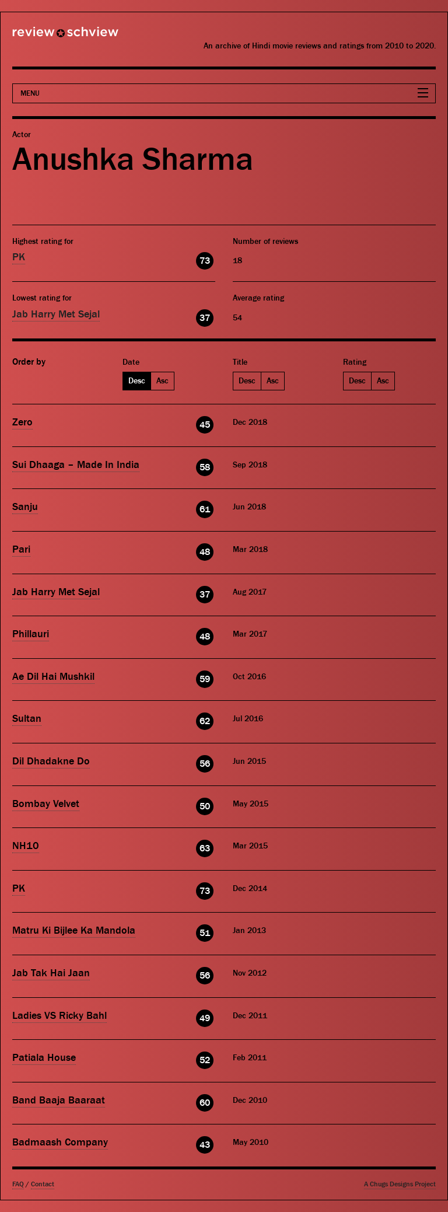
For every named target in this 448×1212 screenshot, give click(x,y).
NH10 (25, 846)
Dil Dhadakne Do (51, 761)
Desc (136, 381)
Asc (162, 381)
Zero (22, 422)
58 (205, 467)
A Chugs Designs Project (400, 1184)
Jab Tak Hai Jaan (51, 973)
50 (205, 806)
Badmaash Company (60, 1142)
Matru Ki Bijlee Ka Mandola (73, 930)
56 (205, 764)
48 (205, 552)
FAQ (18, 1184)
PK (18, 257)
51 (205, 933)
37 (205, 318)
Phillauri (30, 634)
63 (205, 848)
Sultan (26, 718)
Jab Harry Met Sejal (56, 314)
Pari (21, 549)
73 (205, 261)
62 (205, 721)
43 (205, 1145)
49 (205, 1018)
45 (205, 425)
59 (205, 679)
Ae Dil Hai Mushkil (53, 676)
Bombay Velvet (45, 804)
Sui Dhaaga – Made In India (75, 464)
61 (205, 509)
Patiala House (44, 1057)
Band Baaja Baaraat (58, 1100)
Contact (42, 1184)
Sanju (25, 507)
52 (205, 1060)
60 (205, 1103)
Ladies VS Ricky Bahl (59, 1015)
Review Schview (45, 36)
